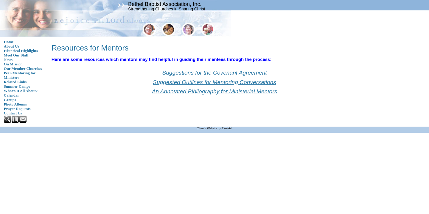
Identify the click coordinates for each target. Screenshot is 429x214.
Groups (10, 100)
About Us (11, 46)
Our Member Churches (23, 69)
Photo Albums (15, 104)
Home (9, 42)
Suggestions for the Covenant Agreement (214, 73)
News (8, 60)
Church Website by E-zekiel (214, 128)
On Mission (13, 64)
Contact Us (13, 113)
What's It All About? (21, 91)
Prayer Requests (17, 109)
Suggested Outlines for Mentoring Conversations (214, 82)
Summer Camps (17, 86)
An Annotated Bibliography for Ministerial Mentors (214, 91)
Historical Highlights (21, 51)
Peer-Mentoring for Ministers (19, 75)
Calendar (11, 95)
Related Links (15, 82)
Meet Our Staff (16, 55)
